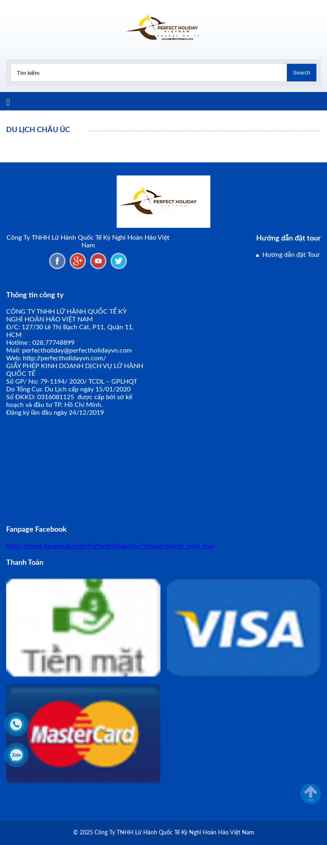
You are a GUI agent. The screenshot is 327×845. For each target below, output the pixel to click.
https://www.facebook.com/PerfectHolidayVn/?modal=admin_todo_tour (110, 546)
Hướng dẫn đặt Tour (291, 255)
